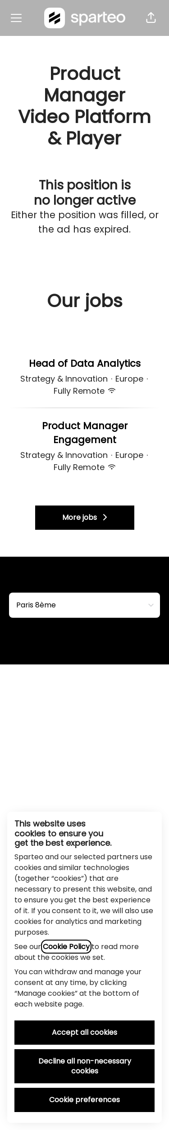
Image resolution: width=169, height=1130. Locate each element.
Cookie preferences (84, 1100)
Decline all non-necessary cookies (84, 1066)
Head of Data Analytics (85, 363)
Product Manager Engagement (84, 433)
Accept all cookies (84, 1032)
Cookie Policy (66, 946)
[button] (151, 18)
